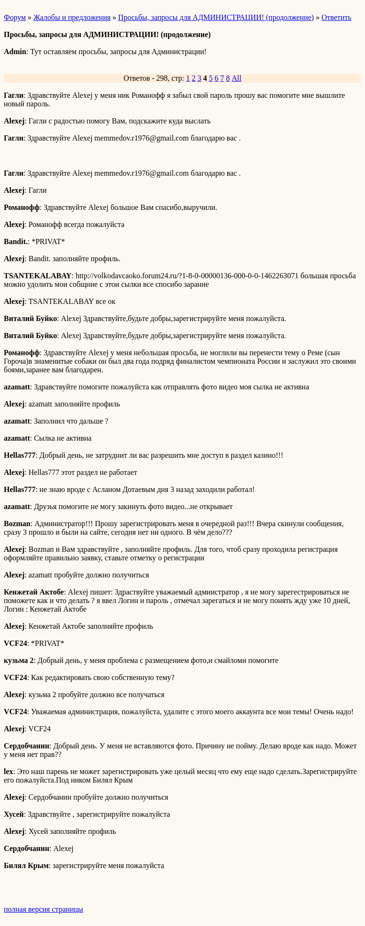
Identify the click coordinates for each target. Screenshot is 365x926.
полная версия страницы (43, 909)
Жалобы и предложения (71, 17)
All (236, 78)
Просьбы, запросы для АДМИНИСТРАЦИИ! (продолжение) (216, 17)
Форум (15, 17)
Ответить (336, 17)
